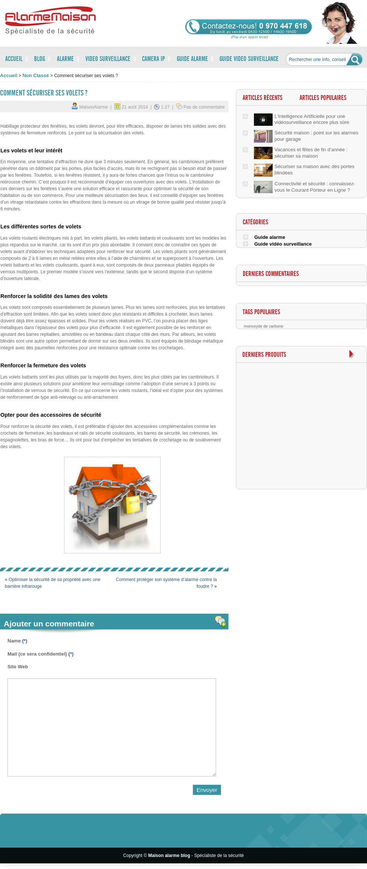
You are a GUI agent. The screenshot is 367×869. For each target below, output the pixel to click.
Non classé (35, 75)
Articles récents (262, 98)
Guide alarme (269, 237)
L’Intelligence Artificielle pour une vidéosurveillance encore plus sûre (312, 119)
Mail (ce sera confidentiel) (40, 654)
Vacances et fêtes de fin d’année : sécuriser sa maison (311, 153)
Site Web (17, 666)
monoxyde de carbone (263, 326)
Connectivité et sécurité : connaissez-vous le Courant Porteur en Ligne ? (315, 187)
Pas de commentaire (204, 107)
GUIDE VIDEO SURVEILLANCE (249, 59)
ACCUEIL (13, 59)
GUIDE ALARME (192, 59)
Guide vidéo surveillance (283, 244)
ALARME (65, 59)
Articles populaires (323, 98)
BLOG (39, 59)
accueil (8, 75)
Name (17, 641)
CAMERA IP (153, 59)
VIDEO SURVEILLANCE (107, 59)
